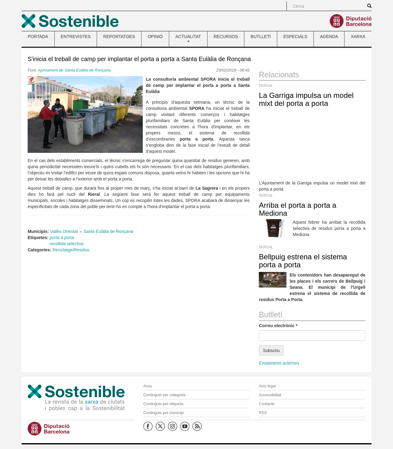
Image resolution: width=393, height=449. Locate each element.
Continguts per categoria (164, 395)
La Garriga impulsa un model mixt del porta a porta (306, 99)
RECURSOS (226, 36)
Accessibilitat (270, 395)
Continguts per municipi (163, 413)
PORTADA (38, 36)
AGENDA (329, 36)
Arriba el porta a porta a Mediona (297, 209)
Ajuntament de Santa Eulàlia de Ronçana (74, 70)
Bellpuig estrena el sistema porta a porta (303, 261)
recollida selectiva (67, 243)
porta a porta (62, 237)
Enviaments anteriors (279, 363)
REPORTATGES (119, 36)
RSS (263, 413)
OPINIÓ (155, 36)
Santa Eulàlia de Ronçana (108, 231)
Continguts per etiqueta (163, 404)
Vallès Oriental (64, 231)
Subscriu (271, 350)
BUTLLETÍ (260, 36)
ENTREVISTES (76, 36)
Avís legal (267, 386)
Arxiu (147, 386)
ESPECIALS (295, 36)
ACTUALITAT (188, 38)
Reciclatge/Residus (71, 249)
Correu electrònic (278, 325)
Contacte (266, 404)
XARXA (358, 36)
